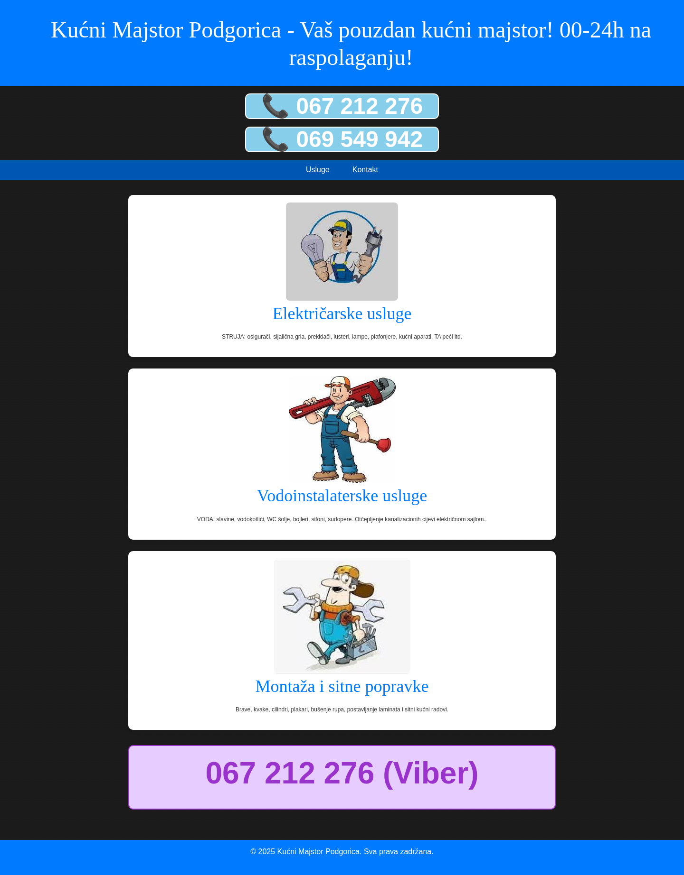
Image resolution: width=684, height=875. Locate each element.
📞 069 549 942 (342, 139)
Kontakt (365, 170)
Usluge (318, 170)
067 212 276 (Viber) (341, 773)
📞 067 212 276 (342, 106)
